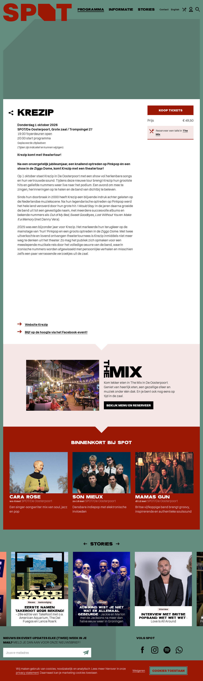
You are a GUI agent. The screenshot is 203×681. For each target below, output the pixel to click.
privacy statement (27, 672)
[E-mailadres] (47, 652)
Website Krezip (36, 325)
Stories (146, 9)
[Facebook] (142, 650)
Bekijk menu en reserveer (128, 405)
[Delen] (11, 113)
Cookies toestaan (168, 671)
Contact (164, 9)
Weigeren (138, 670)
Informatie (121, 9)
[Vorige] (85, 543)
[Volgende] (118, 543)
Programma (91, 9)
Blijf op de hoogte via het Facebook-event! (56, 332)
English (175, 9)
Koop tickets (170, 110)
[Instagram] (155, 650)
